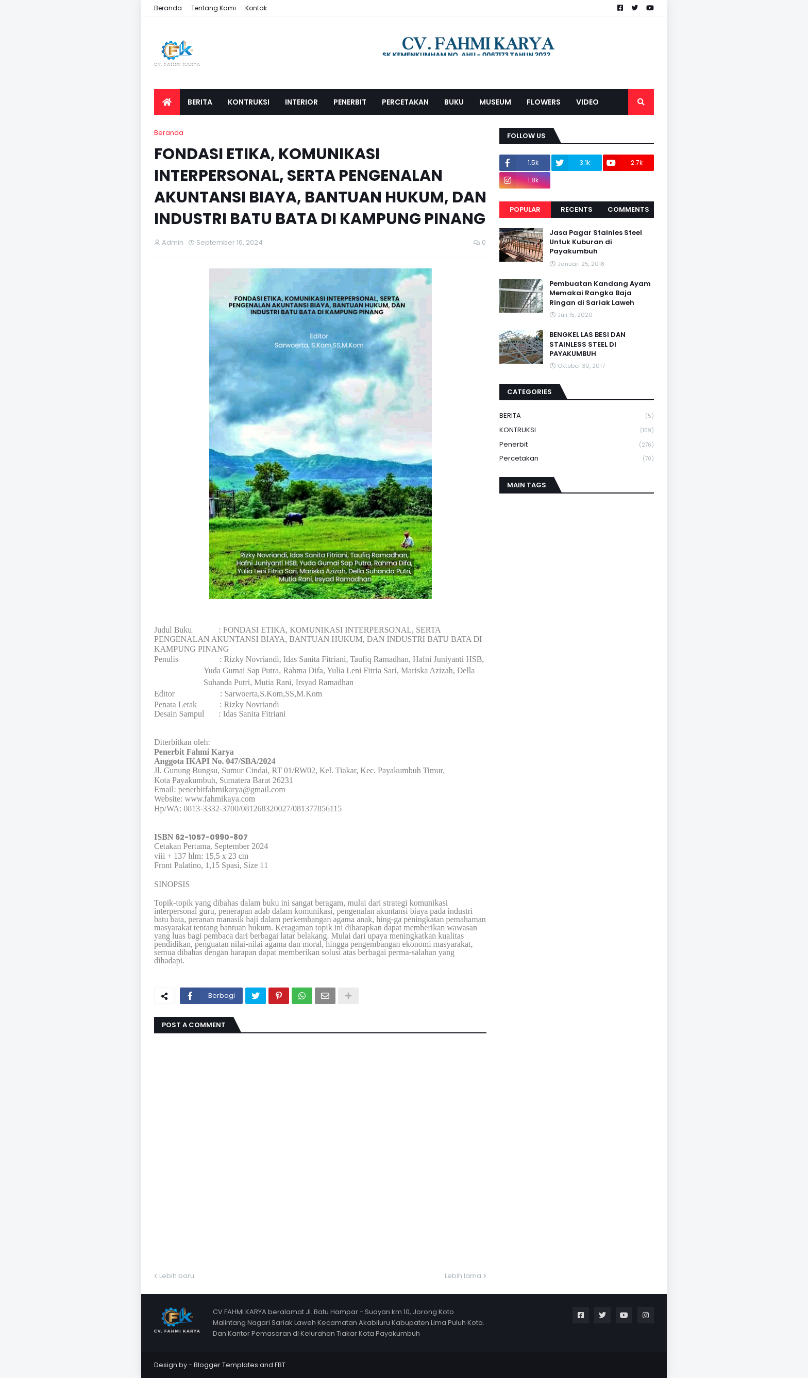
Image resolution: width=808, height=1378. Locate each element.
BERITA (576, 416)
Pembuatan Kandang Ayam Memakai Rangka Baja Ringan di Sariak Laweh (600, 293)
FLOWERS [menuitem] (544, 102)
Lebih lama (463, 1276)
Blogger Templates (226, 1365)
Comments (628, 209)
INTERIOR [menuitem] (301, 102)
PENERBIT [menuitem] (349, 102)
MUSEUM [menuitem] (495, 102)
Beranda (168, 8)
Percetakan (576, 458)
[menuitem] (167, 102)
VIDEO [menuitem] (587, 102)
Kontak (256, 8)
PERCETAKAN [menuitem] (405, 102)
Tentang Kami (213, 8)
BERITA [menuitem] (200, 102)
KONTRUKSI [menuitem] (249, 102)
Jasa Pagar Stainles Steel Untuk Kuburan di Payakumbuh (595, 242)
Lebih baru (176, 1276)
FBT (280, 1365)
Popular (525, 209)
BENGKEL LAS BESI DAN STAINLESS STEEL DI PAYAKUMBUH (587, 344)
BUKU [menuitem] (454, 102)
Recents (577, 209)
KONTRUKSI (576, 430)
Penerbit (576, 444)
